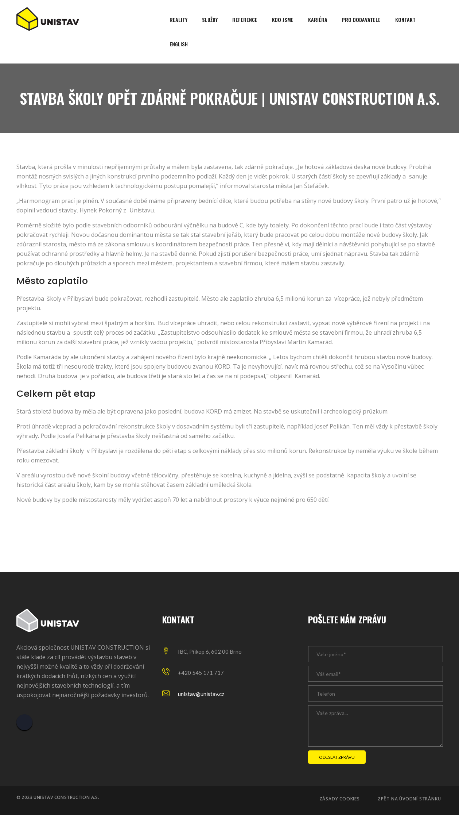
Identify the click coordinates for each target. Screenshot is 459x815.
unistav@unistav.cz (201, 694)
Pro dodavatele (361, 19)
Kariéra (317, 19)
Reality (178, 19)
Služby (210, 19)
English (179, 44)
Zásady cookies (339, 798)
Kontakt (405, 19)
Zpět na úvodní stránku (409, 798)
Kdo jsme (282, 19)
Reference (244, 19)
